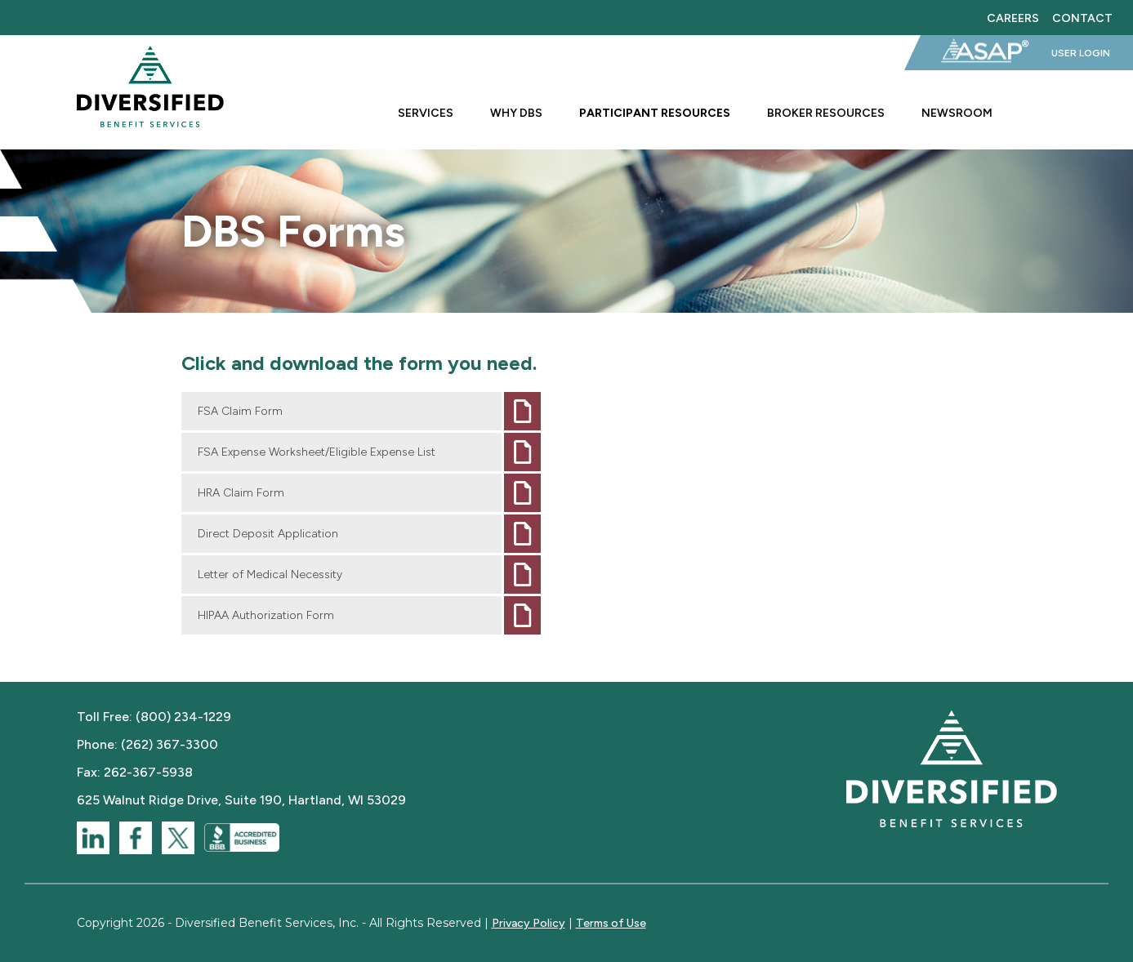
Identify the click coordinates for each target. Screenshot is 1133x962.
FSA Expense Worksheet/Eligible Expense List (316, 452)
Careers (1013, 17)
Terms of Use (611, 923)
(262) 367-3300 (169, 744)
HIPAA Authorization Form (266, 615)
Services (425, 113)
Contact (1082, 17)
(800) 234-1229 (183, 716)
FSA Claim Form (240, 411)
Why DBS (516, 113)
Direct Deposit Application (268, 534)
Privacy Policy (528, 923)
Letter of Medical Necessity (270, 574)
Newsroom (956, 113)
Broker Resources (826, 113)
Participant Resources (654, 113)
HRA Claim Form (241, 493)
